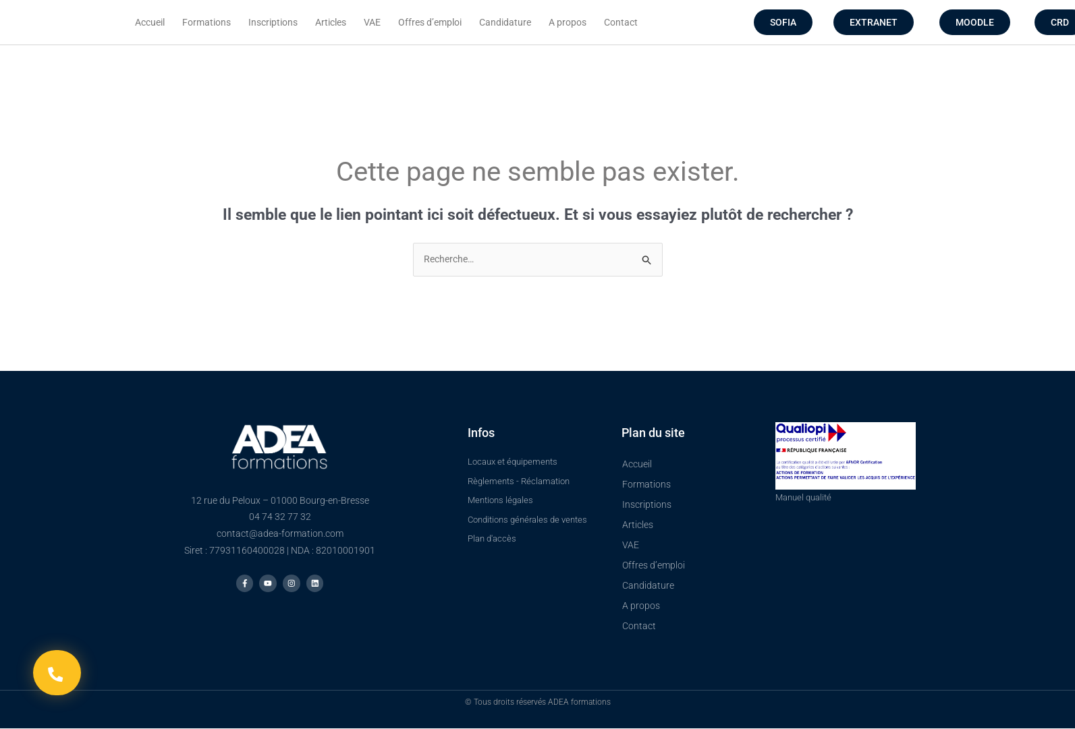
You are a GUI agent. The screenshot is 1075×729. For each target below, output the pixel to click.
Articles (330, 22)
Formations (206, 22)
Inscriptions (273, 22)
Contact (621, 22)
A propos (567, 22)
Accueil (150, 22)
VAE (372, 22)
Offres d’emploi (430, 22)
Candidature (505, 22)
